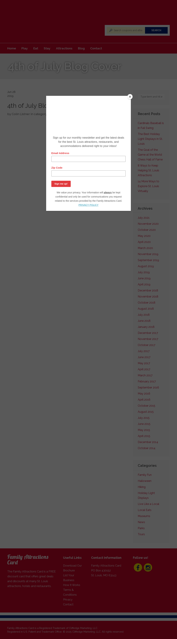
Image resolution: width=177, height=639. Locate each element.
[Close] (130, 96)
